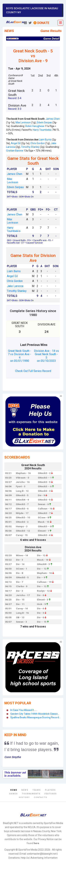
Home (13, 790)
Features (51, 794)
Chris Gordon (37, 143)
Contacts (40, 797)
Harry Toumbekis (42, 129)
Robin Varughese (34, 126)
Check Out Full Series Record (33, 371)
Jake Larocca (15, 286)
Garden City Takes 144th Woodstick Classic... (34, 713)
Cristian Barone (14, 150)
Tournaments (31, 794)
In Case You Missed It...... (23, 710)
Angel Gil (15, 143)
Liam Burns (45, 139)
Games (13, 794)
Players (50, 790)
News (24, 790)
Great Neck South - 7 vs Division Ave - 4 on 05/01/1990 (19, 355)
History (24, 797)
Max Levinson (23, 122)
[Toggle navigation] (60, 23)
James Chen (53, 118)
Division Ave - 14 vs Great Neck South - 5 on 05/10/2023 (46, 355)
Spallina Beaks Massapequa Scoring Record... (35, 717)
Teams (36, 790)
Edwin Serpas (44, 122)
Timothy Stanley (30, 147)
